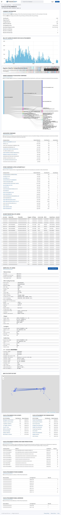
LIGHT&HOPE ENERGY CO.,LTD (48, 108)
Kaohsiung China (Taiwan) (37, 421)
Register (57, 1)
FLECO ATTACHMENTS (8, 97)
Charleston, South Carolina (8, 421)
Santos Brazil (35, 430)
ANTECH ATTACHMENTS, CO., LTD (30, 93)
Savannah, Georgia (6, 430)
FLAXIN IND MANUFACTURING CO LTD (10, 188)
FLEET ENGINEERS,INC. (7, 197)
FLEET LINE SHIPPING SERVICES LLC (9, 203)
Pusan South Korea (36, 423)
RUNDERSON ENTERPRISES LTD (29, 113)
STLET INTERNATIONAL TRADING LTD (50, 126)
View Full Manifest (53, 268)
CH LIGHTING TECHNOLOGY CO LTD (10, 159)
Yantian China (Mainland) (37, 420)
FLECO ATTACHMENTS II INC (48, 87)
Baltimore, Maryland (7, 429)
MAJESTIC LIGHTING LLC (47, 119)
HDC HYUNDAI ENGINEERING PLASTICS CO (51, 111)
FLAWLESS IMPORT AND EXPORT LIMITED (11, 183)
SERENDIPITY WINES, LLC (47, 113)
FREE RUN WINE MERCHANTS (48, 113)
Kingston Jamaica (36, 434)
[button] (3, 377)
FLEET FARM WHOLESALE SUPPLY (9, 199)
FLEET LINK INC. (6, 204)
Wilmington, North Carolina (8, 420)
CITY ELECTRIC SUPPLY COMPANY (49, 121)
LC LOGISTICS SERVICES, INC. (48, 125)
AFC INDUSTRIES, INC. (47, 129)
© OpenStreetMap (52, 412)
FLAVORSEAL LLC (6, 178)
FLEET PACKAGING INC (7, 208)
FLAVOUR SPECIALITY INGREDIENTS (9, 179)
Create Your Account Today (51, 69)
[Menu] (2, 2)
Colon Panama (35, 436)
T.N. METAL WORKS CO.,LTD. (29, 116)
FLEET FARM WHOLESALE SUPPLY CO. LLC (11, 201)
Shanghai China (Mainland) (38, 425)
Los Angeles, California (7, 425)
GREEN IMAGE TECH (46, 120)
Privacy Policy (46, 513)
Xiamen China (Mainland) (37, 432)
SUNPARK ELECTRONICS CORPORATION (50, 122)
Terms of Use (53, 513)
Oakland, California (6, 432)
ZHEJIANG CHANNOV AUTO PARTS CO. (31, 118)
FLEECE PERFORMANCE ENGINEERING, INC (11, 196)
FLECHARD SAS (6, 190)
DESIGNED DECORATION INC (48, 124)
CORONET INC (45, 118)
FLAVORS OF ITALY (6, 176)
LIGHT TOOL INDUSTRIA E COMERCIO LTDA (32, 111)
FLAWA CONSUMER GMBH (8, 181)
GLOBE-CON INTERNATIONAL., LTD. (49, 127)
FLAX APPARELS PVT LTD (7, 185)
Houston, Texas (6, 427)
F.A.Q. (58, 513)
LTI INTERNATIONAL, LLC (47, 117)
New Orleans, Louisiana (7, 434)
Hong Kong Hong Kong (37, 429)
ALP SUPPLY (45, 115)
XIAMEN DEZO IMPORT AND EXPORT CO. (31, 114)
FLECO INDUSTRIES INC (47, 116)
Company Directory (7, 4)
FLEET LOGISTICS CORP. (7, 206)
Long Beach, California (7, 423)
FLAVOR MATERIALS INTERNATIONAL (10, 174)
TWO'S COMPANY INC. (47, 122)
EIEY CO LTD (45, 124)
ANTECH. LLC (26, 108)
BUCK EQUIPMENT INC (47, 101)
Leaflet (48, 412)
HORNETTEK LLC (46, 108)
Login (52, 1)
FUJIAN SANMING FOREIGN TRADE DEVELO (32, 117)
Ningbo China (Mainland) (37, 427)
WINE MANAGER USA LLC (47, 114)
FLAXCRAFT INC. (6, 187)
